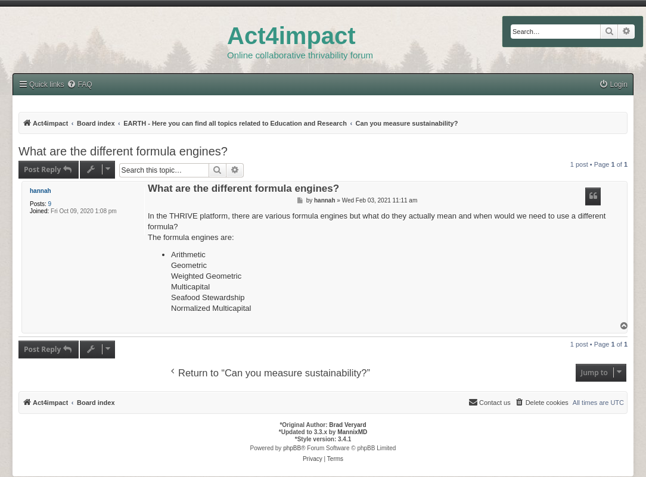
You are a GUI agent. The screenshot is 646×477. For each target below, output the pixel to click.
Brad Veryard (347, 425)
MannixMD (352, 432)
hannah (40, 191)
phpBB (292, 448)
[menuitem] (613, 85)
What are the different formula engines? (123, 151)
